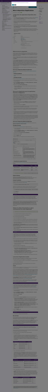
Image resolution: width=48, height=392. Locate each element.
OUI (12, 3)
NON (15, 3)
